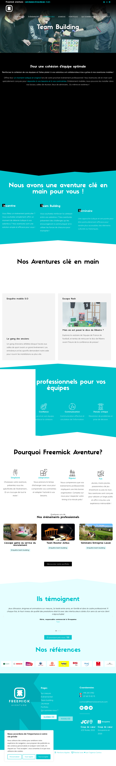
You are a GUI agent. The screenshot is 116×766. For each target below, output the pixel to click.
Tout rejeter (29, 757)
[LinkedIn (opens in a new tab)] (109, 2)
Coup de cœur (88, 738)
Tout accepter (43, 757)
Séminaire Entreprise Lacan (96, 554)
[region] (28, 746)
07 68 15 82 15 (89, 707)
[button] (20, 561)
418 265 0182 (88, 704)
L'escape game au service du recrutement (20, 555)
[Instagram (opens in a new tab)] (107, 2)
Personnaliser (15, 757)
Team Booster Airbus (58, 554)
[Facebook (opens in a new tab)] (104, 2)
